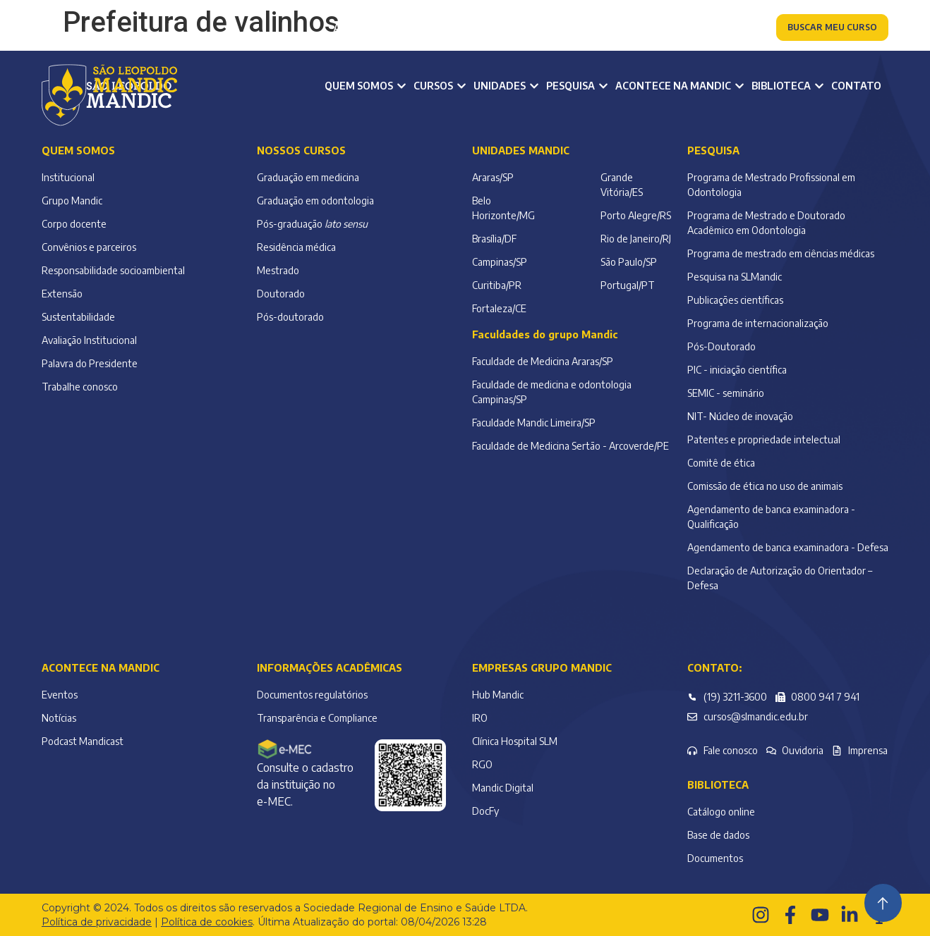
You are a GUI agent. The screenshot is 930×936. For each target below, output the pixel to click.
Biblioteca (718, 785)
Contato (856, 86)
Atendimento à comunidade (678, 28)
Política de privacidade (97, 922)
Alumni (477, 28)
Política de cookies (207, 922)
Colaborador (550, 28)
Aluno (348, 28)
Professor (411, 28)
